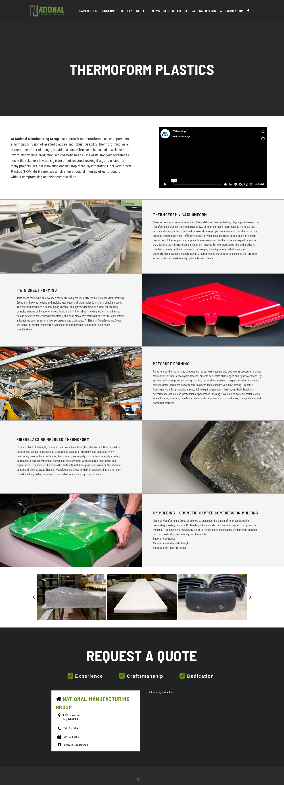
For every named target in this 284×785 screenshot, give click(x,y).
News (156, 11)
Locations (108, 11)
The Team (125, 11)
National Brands (203, 11)
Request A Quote (175, 11)
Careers (142, 11)
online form (168, 692)
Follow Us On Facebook (75, 745)
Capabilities (88, 11)
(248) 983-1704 (232, 11)
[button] (34, 597)
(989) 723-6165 (71, 737)
